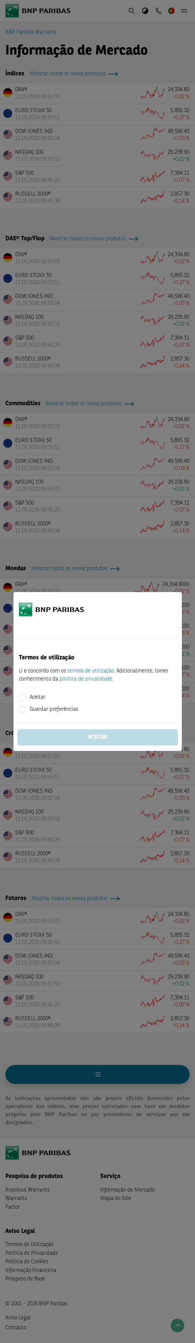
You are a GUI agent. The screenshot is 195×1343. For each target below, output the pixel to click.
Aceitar (37, 697)
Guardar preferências (54, 709)
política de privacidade (86, 679)
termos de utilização (90, 671)
